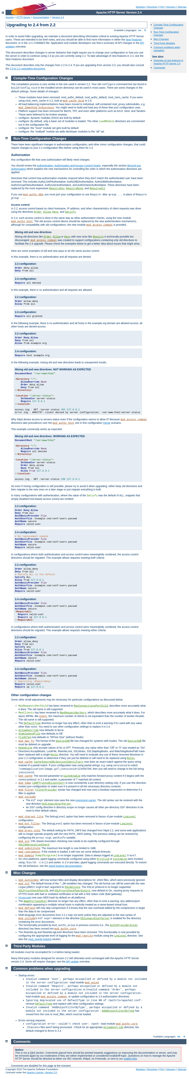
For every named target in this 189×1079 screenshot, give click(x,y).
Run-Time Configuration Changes (39, 138)
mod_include (26, 796)
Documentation (41, 17)
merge (106, 422)
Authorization (20, 154)
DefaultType (32, 723)
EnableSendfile (29, 733)
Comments (159, 67)
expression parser (85, 800)
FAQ (161, 7)
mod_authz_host (22, 221)
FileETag (24, 737)
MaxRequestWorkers (73, 712)
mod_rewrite (84, 935)
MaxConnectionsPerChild (91, 705)
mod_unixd (92, 982)
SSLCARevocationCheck (33, 844)
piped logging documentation (65, 865)
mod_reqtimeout (29, 851)
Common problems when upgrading (41, 968)
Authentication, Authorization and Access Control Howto (69, 165)
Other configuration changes (31, 695)
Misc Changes (161, 39)
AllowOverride (28, 730)
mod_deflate (26, 908)
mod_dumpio (26, 855)
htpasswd (24, 897)
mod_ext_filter (29, 823)
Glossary (171, 7)
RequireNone (74, 188)
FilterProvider (46, 789)
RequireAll (97, 188)
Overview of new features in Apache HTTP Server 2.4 (168, 62)
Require (98, 236)
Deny (55, 212)
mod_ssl (23, 841)
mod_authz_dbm (33, 194)
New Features (134, 39)
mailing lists (130, 1058)
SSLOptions (72, 887)
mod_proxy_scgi (29, 830)
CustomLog (120, 859)
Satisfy (70, 212)
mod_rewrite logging (39, 939)
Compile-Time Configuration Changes (43, 78)
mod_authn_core (65, 928)
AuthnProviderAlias (124, 925)
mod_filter (26, 789)
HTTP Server (23, 17)
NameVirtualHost (35, 901)
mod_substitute (29, 848)
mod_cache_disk (74, 100)
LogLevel (129, 816)
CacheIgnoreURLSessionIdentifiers (58, 761)
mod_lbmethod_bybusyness (36, 107)
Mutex (54, 754)
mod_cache (25, 761)
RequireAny (57, 188)
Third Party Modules (164, 43)
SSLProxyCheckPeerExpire (73, 890)
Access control (20, 204)
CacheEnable (71, 776)
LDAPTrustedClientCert (48, 783)
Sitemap (182, 7)
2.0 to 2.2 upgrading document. (28, 68)
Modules (140, 7)
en (140, 30)
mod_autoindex (28, 880)
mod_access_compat (99, 224)
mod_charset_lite (30, 816)
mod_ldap (24, 783)
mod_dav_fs (26, 741)
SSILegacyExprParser (56, 803)
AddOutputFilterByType (118, 1010)
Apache (10, 17)
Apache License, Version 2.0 (41, 1072)
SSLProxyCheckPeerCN (33, 890)
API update (72, 961)
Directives (152, 7)
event (43, 716)
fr (145, 30)
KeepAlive (25, 747)
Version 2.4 (58, 17)
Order (38, 212)
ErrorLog (103, 859)
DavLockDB (63, 741)
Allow (47, 212)
